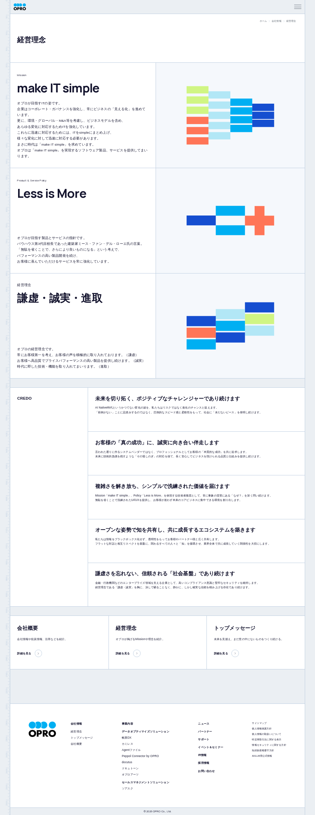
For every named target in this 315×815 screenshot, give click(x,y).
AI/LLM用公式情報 (262, 756)
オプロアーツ (130, 774)
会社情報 (277, 21)
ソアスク (127, 788)
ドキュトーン (130, 768)
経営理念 (76, 731)
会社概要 (76, 743)
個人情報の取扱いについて (266, 734)
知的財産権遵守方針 (263, 750)
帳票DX (126, 737)
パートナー (205, 731)
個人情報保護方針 (261, 728)
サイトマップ (259, 723)
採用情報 (203, 763)
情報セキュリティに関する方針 (269, 745)
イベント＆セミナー (210, 747)
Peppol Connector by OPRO (140, 756)
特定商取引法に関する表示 (266, 739)
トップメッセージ (82, 737)
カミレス (127, 743)
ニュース (203, 723)
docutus (127, 762)
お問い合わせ (206, 771)
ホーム (263, 21)
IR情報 (202, 755)
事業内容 (127, 723)
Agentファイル (131, 750)
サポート (203, 739)
